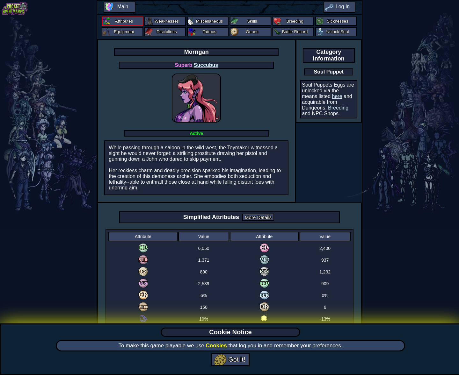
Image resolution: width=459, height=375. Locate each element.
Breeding (338, 107)
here (337, 96)
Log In (343, 6)
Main (122, 6)
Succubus (206, 65)
